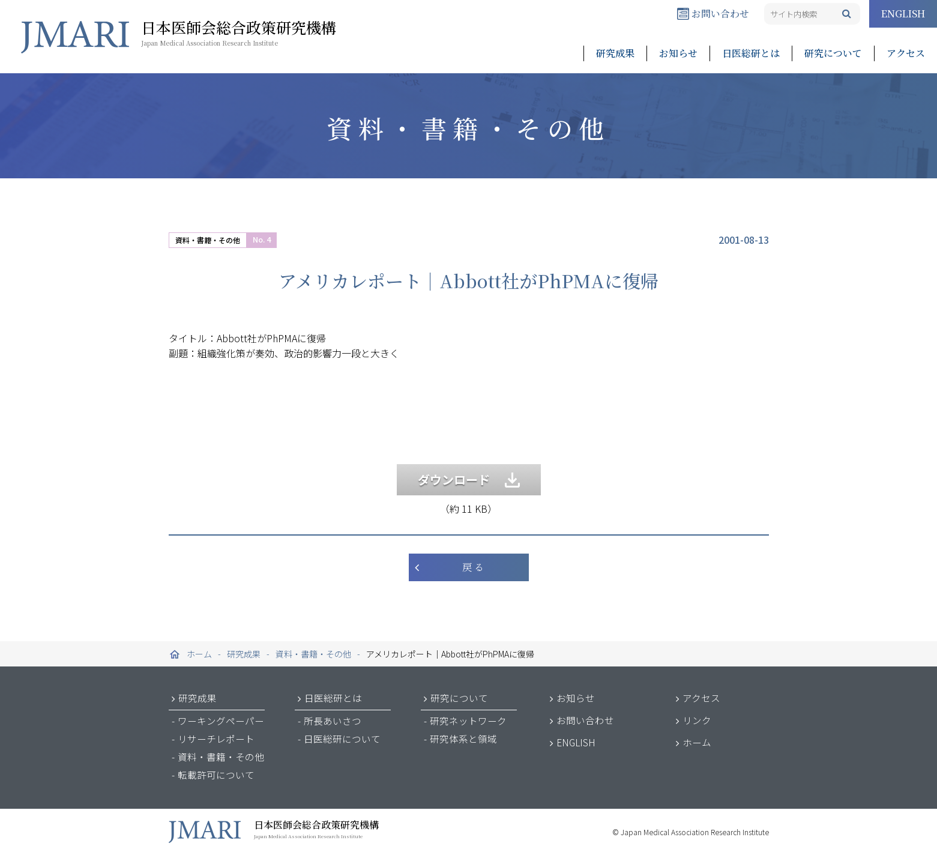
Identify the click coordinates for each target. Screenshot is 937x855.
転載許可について (216, 774)
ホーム (696, 742)
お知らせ (678, 53)
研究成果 (615, 53)
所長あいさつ (332, 720)
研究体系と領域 (463, 738)
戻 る (473, 567)
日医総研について (342, 738)
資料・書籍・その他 (207, 240)
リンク (696, 720)
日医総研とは (751, 53)
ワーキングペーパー (221, 720)
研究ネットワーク (468, 720)
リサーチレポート (216, 738)
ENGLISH (903, 13)
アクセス (906, 53)
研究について (833, 53)
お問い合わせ (713, 13)
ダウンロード (469, 479)
